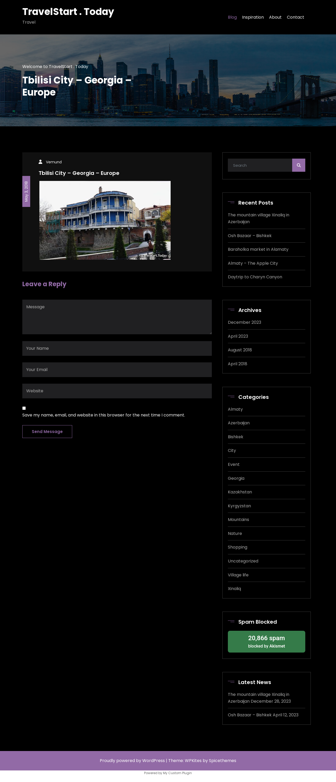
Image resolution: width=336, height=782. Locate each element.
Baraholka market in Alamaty (258, 249)
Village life (238, 575)
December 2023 (244, 322)
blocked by (266, 641)
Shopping (237, 547)
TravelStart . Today (68, 11)
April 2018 (237, 364)
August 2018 (240, 350)
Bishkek (235, 437)
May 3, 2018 (26, 191)
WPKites (194, 761)
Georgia (236, 478)
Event (234, 464)
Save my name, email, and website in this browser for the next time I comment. (103, 415)
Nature (235, 533)
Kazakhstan (240, 492)
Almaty (235, 409)
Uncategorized (243, 561)
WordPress (153, 761)
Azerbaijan (239, 423)
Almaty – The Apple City (253, 263)
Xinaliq (234, 589)
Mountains (238, 520)
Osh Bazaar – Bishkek (250, 236)
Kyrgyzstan (239, 506)
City (232, 450)
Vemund (54, 162)
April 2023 (238, 336)
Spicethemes (222, 761)
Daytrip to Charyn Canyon (255, 277)
